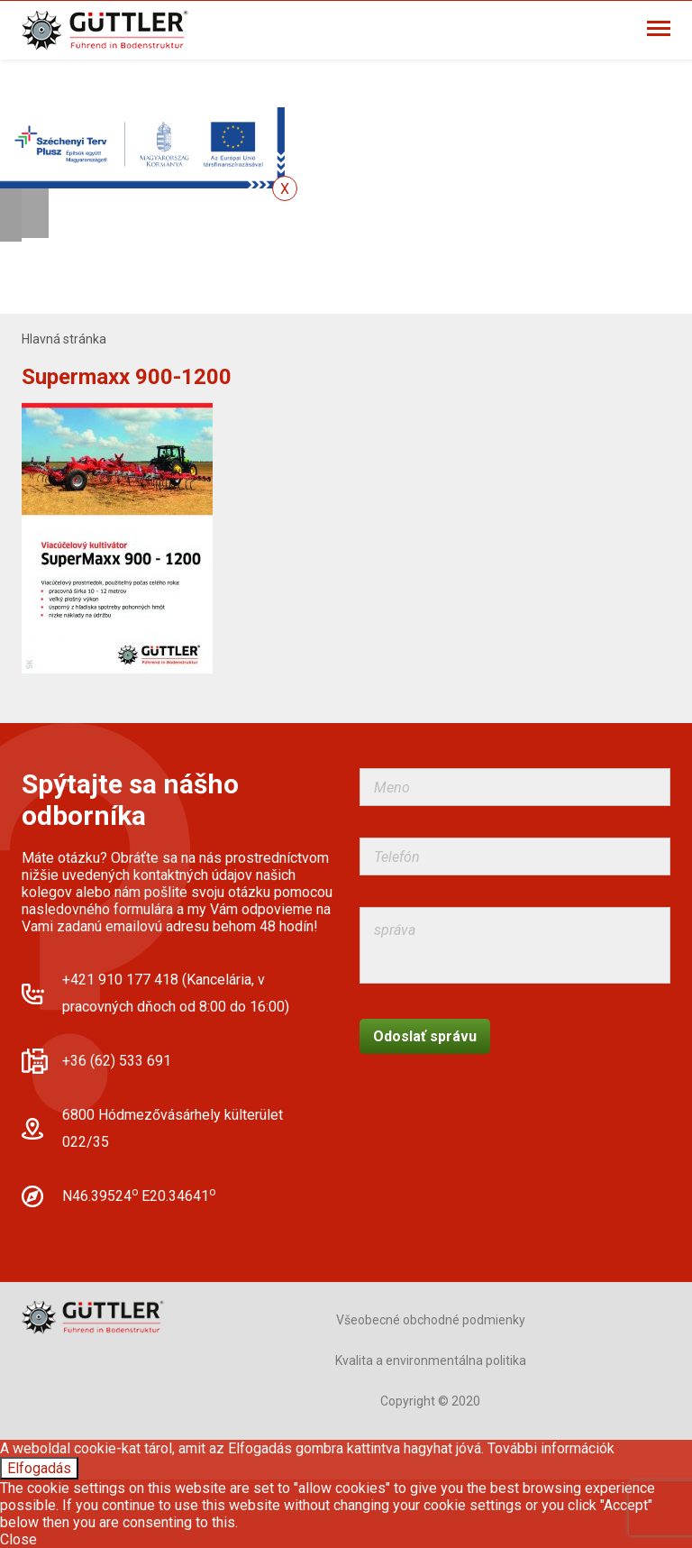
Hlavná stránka (64, 339)
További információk (551, 1448)
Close (18, 1539)
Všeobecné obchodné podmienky (430, 1320)
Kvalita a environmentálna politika (430, 1360)
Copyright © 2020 (430, 1401)
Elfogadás (39, 1468)
